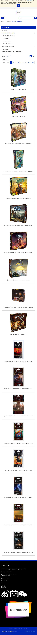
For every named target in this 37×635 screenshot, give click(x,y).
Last (32, 62)
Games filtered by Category (17, 21)
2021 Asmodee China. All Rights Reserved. (9, 631)
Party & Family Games (8, 43)
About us (3, 585)
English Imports (5, 49)
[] (18, 89)
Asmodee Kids (4, 580)
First (4, 62)
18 (8, 56)
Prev (8, 62)
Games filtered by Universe (8, 46)
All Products (4, 30)
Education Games (7, 41)
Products (8, 21)
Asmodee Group (5, 578)
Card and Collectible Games (9, 35)
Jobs (2, 583)
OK (18, 5)
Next (29, 62)
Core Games (5, 38)
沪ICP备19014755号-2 (28, 631)
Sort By (5, 59)
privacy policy (30, 0)
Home (2, 21)
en (13, 8)
